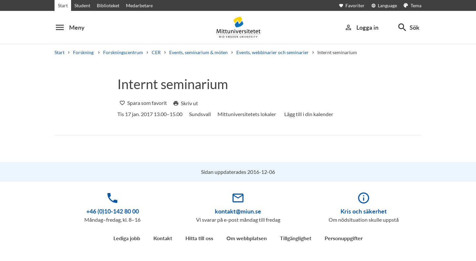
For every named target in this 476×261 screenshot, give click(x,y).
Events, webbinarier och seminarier (272, 52)
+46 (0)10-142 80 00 (112, 211)
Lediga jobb (126, 238)
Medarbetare (139, 5)
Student (82, 5)
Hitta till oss (199, 238)
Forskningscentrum (123, 52)
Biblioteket (108, 5)
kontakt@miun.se (238, 211)
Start (63, 5)
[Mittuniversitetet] (238, 27)
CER (156, 52)
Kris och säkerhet (363, 211)
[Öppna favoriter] (355, 5)
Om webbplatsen (246, 238)
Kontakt (162, 238)
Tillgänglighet (295, 238)
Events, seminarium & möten (198, 52)
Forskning (84, 52)
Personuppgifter (344, 238)
